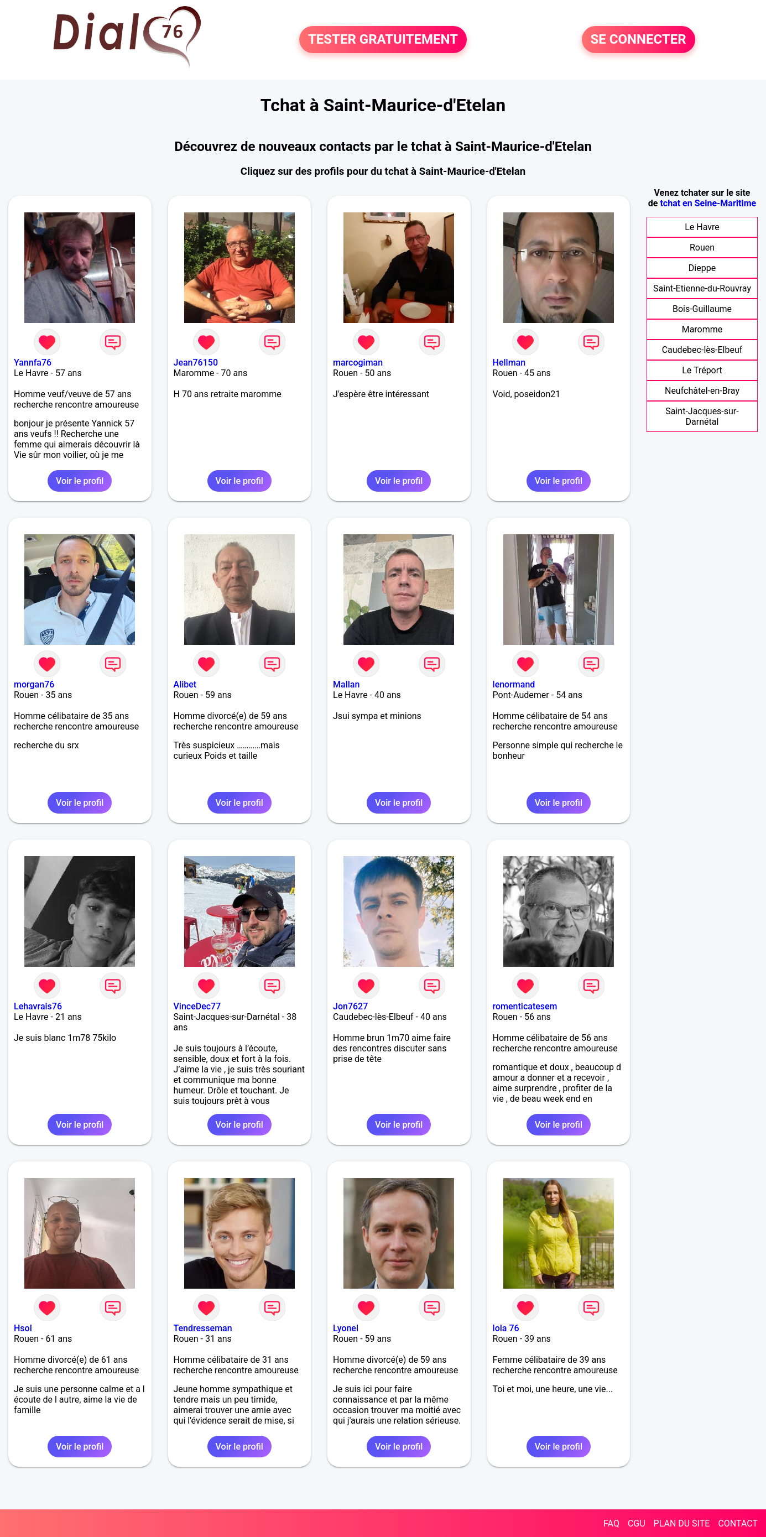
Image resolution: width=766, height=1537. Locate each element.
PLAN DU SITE (682, 1523)
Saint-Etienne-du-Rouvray (702, 288)
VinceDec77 (197, 1006)
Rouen (702, 247)
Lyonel (345, 1328)
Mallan (346, 684)
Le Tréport (702, 370)
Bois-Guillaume (702, 309)
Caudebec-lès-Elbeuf (702, 350)
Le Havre (702, 227)
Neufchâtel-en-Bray (702, 390)
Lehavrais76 (38, 1006)
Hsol (23, 1328)
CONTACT (738, 1523)
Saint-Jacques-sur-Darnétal (702, 416)
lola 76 (506, 1328)
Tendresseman (203, 1328)
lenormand (514, 684)
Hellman (509, 362)
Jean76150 (196, 362)
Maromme (702, 329)
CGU (636, 1523)
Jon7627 (350, 1006)
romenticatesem (525, 1006)
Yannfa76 (32, 362)
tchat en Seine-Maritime (708, 203)
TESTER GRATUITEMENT (383, 40)
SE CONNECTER (638, 40)
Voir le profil (79, 481)
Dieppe (702, 268)
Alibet (185, 684)
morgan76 (34, 684)
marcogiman (358, 362)
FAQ (611, 1523)
